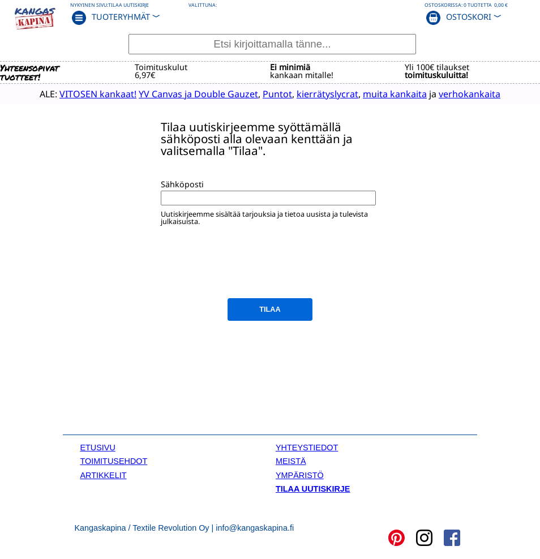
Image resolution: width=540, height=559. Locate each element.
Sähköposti (182, 184)
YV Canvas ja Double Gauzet (198, 94)
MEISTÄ (291, 461)
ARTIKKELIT (103, 475)
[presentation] (247, 268)
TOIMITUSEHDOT (113, 461)
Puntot (277, 94)
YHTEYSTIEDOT (307, 447)
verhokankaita (469, 94)
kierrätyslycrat (327, 94)
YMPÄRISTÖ (300, 475)
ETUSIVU (97, 447)
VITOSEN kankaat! (97, 94)
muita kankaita (395, 94)
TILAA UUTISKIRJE (313, 488)
